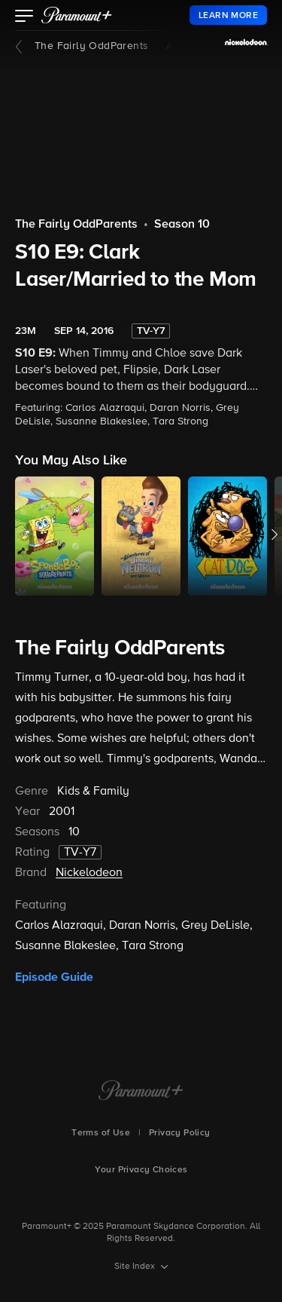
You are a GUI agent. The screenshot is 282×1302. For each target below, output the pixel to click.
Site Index (135, 1266)
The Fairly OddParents (91, 46)
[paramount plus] (76, 15)
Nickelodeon (89, 873)
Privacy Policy (180, 1133)
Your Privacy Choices (141, 1170)
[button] (24, 17)
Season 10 (182, 225)
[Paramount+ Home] (141, 1091)
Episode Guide (54, 977)
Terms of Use (100, 1133)
